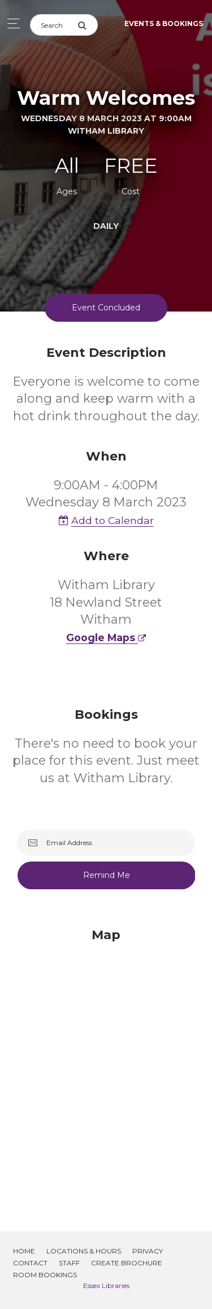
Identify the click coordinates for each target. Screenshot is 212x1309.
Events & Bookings (163, 23)
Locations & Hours (83, 1251)
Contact (30, 1263)
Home (24, 1251)
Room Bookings (45, 1274)
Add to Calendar (106, 520)
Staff (69, 1263)
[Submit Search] (87, 25)
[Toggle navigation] (10, 23)
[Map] (106, 1066)
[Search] (53, 25)
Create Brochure (126, 1263)
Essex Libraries (106, 1285)
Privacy (147, 1251)
